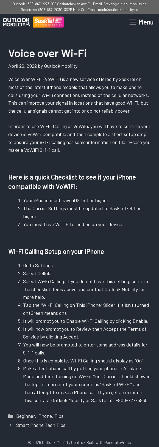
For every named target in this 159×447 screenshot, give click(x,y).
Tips (58, 416)
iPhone (44, 416)
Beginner (25, 416)
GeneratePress (117, 442)
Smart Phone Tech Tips (40, 425)
